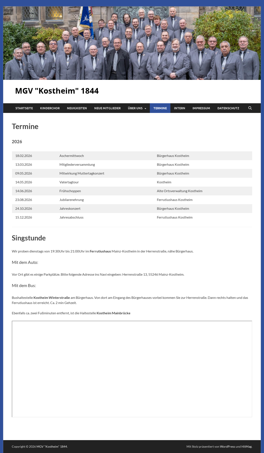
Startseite (24, 108)
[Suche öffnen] (250, 108)
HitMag (246, 446)
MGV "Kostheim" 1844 (57, 90)
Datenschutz (228, 108)
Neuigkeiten (77, 108)
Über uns (135, 108)
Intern (179, 108)
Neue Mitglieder (107, 108)
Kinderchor (50, 108)
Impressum (201, 108)
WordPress (227, 446)
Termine (160, 108)
